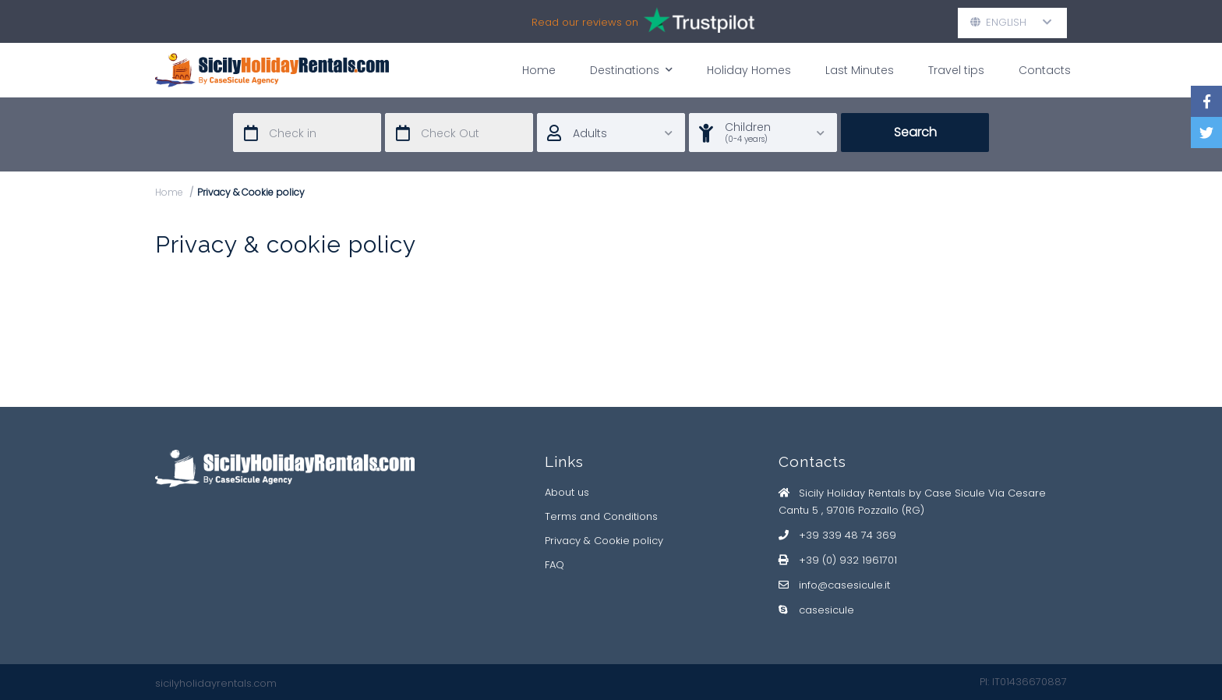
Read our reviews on (644, 22)
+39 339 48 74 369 (847, 535)
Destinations (631, 70)
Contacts (1045, 70)
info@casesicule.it (844, 585)
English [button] (1011, 22)
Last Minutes (859, 70)
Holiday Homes (749, 70)
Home (539, 70)
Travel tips (956, 70)
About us (567, 492)
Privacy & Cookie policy (604, 540)
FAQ (554, 564)
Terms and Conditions (601, 516)
